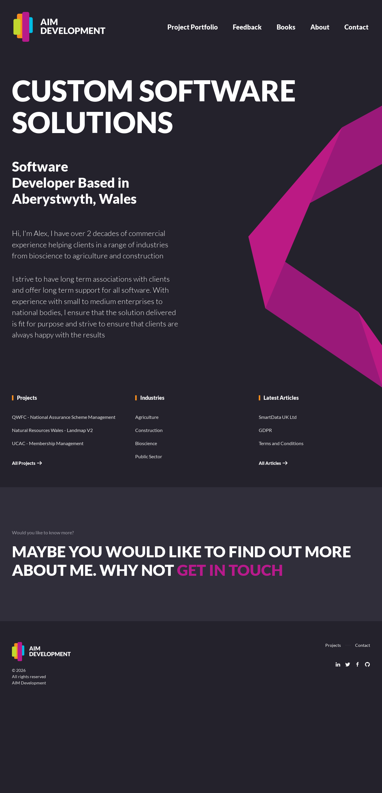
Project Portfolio (192, 27)
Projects (333, 645)
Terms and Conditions (281, 443)
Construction (149, 430)
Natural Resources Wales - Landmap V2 (52, 430)
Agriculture (146, 417)
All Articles (270, 463)
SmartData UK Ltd (278, 417)
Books (286, 27)
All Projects (24, 463)
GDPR (265, 430)
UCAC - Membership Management (48, 443)
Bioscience (146, 443)
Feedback (247, 27)
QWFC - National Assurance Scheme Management (63, 417)
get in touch (230, 570)
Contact (356, 27)
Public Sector (148, 456)
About (319, 27)
